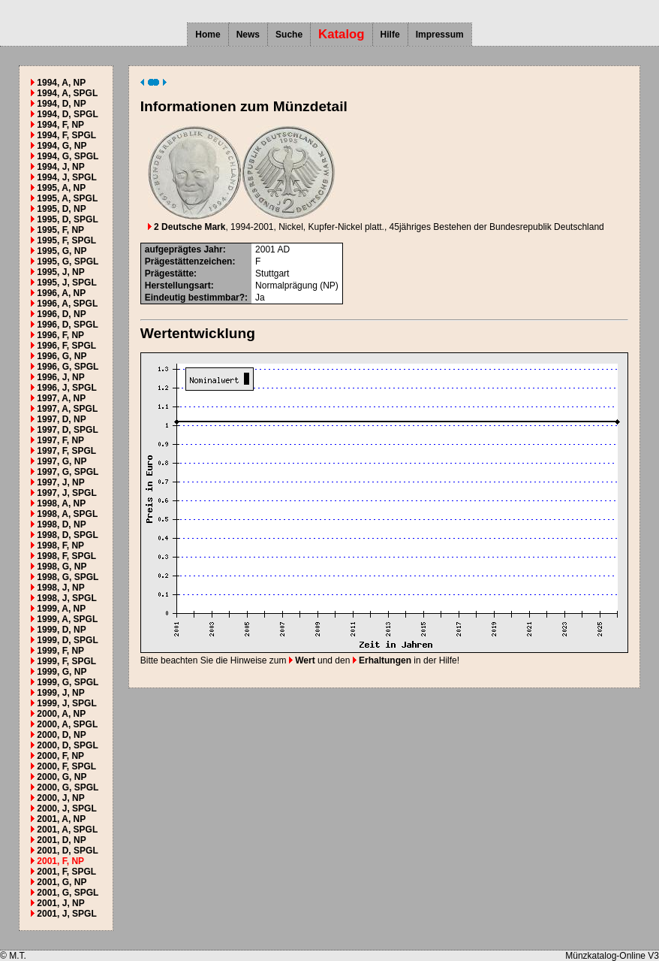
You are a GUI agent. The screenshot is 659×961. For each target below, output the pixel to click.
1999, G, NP (61, 671)
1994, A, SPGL (67, 93)
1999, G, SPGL (67, 682)
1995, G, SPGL (67, 261)
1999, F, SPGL (66, 661)
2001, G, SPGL (67, 892)
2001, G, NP (61, 882)
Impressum (440, 34)
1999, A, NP (61, 608)
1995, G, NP (61, 251)
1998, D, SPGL (67, 535)
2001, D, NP (61, 840)
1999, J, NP (60, 693)
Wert (302, 660)
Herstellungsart (178, 285)
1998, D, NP (61, 524)
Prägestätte (169, 273)
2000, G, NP (61, 777)
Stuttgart (272, 273)
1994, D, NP (61, 103)
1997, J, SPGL (66, 493)
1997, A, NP (61, 398)
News (248, 34)
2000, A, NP (61, 714)
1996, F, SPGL (66, 345)
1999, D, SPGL (67, 640)
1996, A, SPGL (67, 303)
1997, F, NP (60, 440)
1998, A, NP (61, 503)
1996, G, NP (61, 356)
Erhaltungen (382, 660)
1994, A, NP (61, 82)
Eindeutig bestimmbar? (195, 297)
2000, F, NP (60, 756)
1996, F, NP (60, 335)
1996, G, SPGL (67, 366)
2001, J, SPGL (66, 913)
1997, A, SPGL (67, 408)
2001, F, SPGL (66, 871)
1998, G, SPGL (67, 577)
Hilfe (390, 34)
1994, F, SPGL (66, 135)
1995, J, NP (60, 272)
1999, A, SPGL (67, 619)
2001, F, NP (60, 861)
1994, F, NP (60, 124)
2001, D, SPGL (67, 850)
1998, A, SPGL (67, 514)
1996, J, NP (60, 377)
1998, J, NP (60, 587)
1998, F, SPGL (66, 556)
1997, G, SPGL (67, 472)
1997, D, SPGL (67, 430)
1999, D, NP (61, 629)
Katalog (341, 34)
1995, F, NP (60, 230)
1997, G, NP (61, 461)
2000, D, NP (61, 735)
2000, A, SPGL (67, 724)
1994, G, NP (61, 146)
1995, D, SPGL (67, 219)
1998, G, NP (61, 566)
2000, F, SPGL (66, 766)
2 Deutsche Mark (187, 227)
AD (283, 249)
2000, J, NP (60, 798)
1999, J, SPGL (66, 703)
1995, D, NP (61, 209)
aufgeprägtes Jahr (184, 249)
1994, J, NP (60, 167)
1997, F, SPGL (66, 451)
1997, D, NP (61, 419)
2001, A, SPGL (67, 829)
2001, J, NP (60, 903)
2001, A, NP (61, 819)
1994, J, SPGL (66, 177)
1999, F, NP (60, 650)
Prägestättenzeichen (189, 261)
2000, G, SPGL (67, 787)
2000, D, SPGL (67, 745)
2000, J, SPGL (66, 808)
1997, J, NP (60, 482)
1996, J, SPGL (66, 387)
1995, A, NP (61, 188)
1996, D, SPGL (67, 324)
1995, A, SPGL (67, 198)
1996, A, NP (61, 293)
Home (207, 34)
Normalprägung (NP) (297, 285)
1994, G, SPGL (67, 156)
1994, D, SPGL (67, 114)
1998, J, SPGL (66, 598)
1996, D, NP (61, 314)
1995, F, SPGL (66, 240)
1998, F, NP (60, 545)
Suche (288, 34)
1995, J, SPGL (66, 282)
